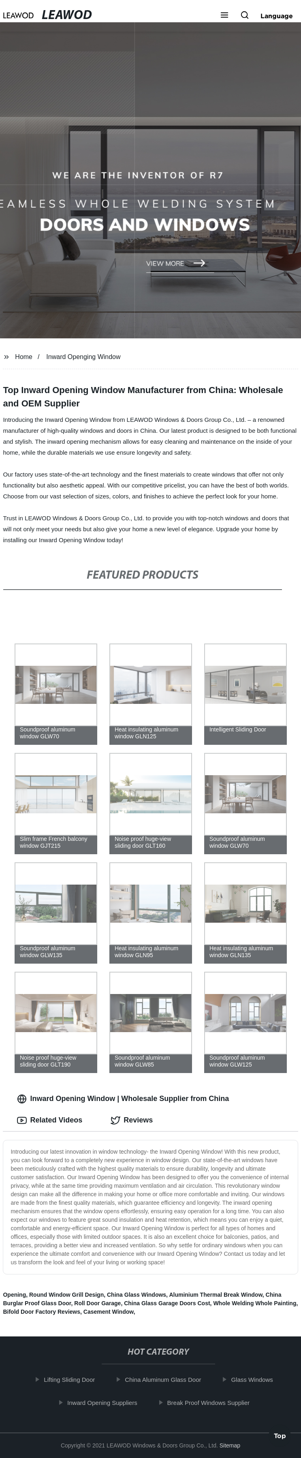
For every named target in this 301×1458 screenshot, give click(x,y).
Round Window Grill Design (66, 1294)
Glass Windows (254, 1379)
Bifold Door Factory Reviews (41, 1311)
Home (23, 356)
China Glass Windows (136, 1294)
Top (280, 1436)
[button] (224, 16)
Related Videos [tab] (49, 1120)
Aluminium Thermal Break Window (215, 1294)
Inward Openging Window (83, 356)
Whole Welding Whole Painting (254, 1303)
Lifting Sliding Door (71, 1379)
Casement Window (108, 1311)
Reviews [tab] (132, 1120)
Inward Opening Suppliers (105, 1402)
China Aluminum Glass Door (165, 1379)
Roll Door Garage (97, 1303)
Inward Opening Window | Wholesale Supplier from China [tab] (123, 1099)
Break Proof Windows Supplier (210, 1402)
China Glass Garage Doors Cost (167, 1303)
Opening (14, 1294)
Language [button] (276, 15)
